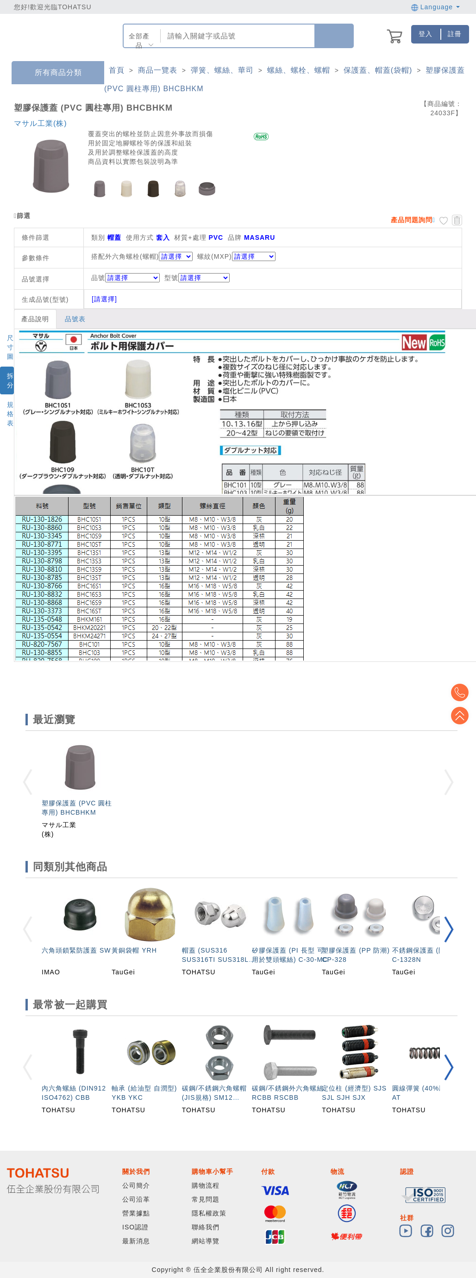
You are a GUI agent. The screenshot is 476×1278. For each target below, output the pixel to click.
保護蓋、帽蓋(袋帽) (378, 70)
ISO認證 (135, 1227)
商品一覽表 (157, 70)
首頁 (117, 70)
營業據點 (136, 1213)
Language (435, 7)
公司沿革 (136, 1199)
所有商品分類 (51, 73)
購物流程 (205, 1185)
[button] (448, 929)
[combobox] (236, 36)
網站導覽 (205, 1241)
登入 (425, 33)
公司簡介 (136, 1185)
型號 (197, 277)
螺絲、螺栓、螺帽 (298, 70)
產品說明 (35, 319)
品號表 (75, 319)
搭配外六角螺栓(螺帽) (125, 256)
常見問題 (205, 1199)
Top (462, 715)
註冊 (455, 33)
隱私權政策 (209, 1213)
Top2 (462, 692)
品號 (125, 277)
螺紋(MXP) (214, 256)
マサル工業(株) (40, 123)
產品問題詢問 (411, 220)
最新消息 (136, 1241)
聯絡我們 (205, 1227)
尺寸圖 (10, 347)
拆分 (10, 380)
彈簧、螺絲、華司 (222, 70)
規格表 (10, 414)
